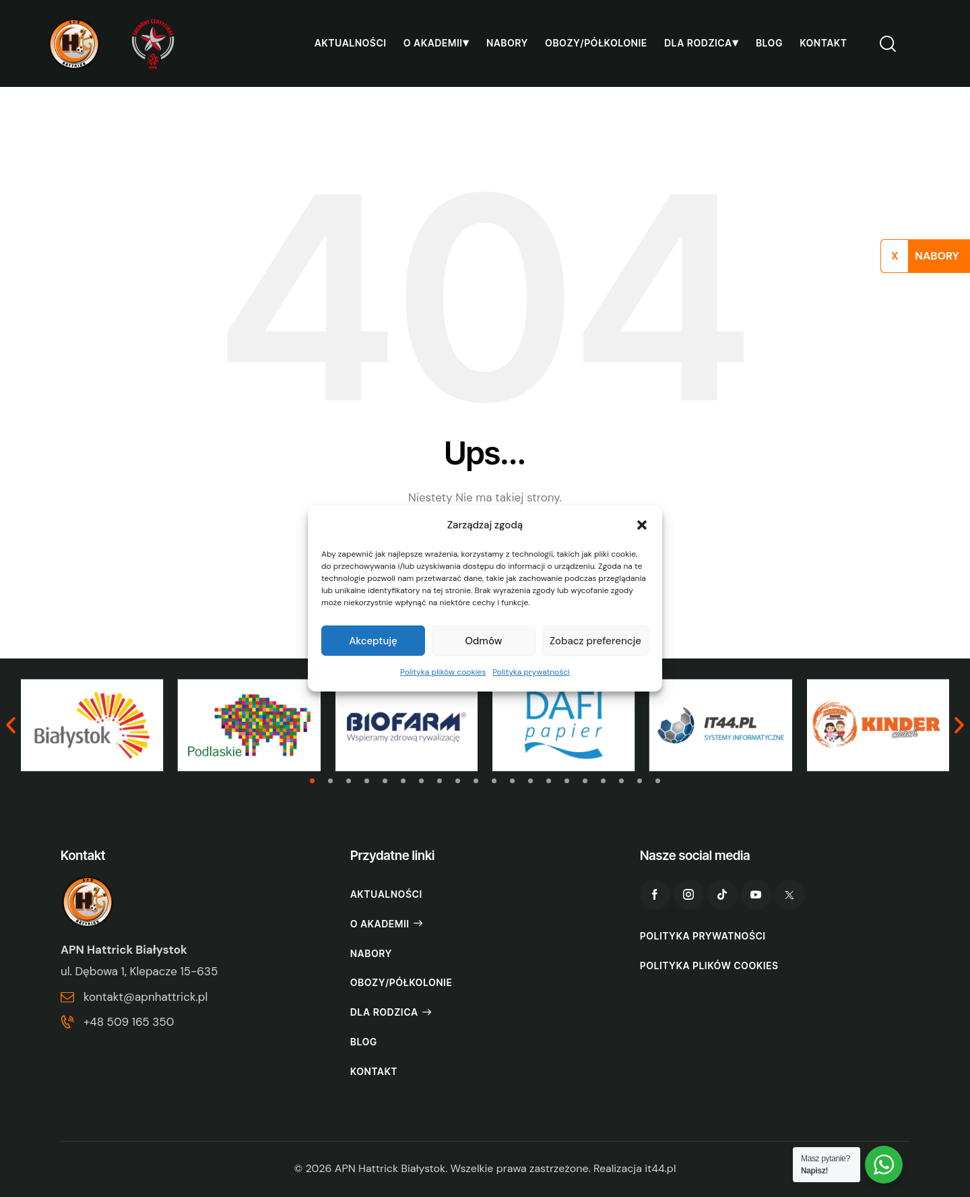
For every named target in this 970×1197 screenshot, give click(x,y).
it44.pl (660, 1168)
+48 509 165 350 (129, 1021)
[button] (642, 525)
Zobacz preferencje (595, 641)
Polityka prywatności (531, 672)
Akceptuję (373, 641)
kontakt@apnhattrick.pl (145, 996)
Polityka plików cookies (443, 672)
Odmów (483, 641)
